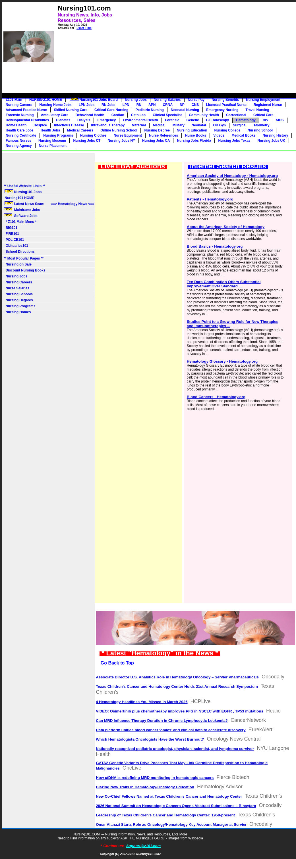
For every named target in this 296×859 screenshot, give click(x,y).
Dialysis (83, 120)
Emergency (106, 120)
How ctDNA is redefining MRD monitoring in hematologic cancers (155, 778)
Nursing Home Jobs (55, 105)
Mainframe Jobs (22, 209)
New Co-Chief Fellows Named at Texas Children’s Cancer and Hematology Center (169, 796)
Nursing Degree (156, 130)
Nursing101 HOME (19, 198)
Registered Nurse (268, 105)
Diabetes (63, 120)
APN (152, 105)
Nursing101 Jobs (23, 191)
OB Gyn (219, 125)
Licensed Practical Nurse (226, 105)
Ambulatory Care (55, 115)
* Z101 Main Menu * (20, 222)
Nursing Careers (19, 105)
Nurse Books (195, 135)
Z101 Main (14, 100)
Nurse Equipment (128, 135)
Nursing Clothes (93, 135)
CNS (195, 105)
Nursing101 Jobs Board (93, 99)
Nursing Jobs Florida (194, 141)
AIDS (280, 120)
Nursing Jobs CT (86, 141)
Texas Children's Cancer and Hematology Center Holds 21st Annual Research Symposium (177, 686)
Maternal (139, 125)
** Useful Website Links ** (24, 186)
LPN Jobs (86, 105)
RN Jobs (108, 105)
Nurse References (163, 135)
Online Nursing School (118, 130)
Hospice (40, 125)
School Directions (19, 252)
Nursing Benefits (225, 100)
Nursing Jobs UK (271, 141)
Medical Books (243, 135)
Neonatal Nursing (185, 110)
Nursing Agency (19, 146)
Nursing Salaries (167, 100)
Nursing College (227, 130)
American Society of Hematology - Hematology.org (232, 176)
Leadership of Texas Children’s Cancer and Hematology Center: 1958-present (165, 815)
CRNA (168, 105)
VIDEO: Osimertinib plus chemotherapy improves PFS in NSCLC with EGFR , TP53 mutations (179, 711)
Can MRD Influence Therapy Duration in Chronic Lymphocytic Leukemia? (162, 720)
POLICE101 (14, 240)
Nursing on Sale (18, 264)
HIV (265, 120)
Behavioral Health (89, 115)
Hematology (246, 120)
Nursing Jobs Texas (234, 141)
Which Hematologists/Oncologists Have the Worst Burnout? (150, 739)
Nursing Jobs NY (121, 141)
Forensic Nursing (20, 115)
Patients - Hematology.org (210, 199)
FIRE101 (11, 234)
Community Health (204, 115)
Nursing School (260, 130)
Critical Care (263, 115)
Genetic (193, 120)
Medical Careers (80, 130)
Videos (218, 135)
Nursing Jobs (136, 100)
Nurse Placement (53, 146)
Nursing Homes (17, 312)
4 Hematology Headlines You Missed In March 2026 (141, 702)
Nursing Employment (263, 100)
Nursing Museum (52, 141)
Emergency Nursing (222, 110)
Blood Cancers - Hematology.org (216, 397)
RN (138, 105)
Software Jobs (21, 215)
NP (182, 105)
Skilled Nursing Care (70, 110)
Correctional (236, 115)
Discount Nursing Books (24, 270)
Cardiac (117, 115)
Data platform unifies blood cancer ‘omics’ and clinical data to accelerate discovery (171, 730)
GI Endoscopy (217, 120)
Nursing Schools (18, 294)
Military (179, 125)
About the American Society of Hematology (226, 227)
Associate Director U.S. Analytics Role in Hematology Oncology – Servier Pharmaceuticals (177, 677)
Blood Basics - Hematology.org (215, 246)
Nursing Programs (58, 135)
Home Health (16, 125)
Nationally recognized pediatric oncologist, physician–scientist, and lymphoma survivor (175, 749)
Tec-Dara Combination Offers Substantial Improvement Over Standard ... (224, 284)
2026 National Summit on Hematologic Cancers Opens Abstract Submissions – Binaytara (176, 806)
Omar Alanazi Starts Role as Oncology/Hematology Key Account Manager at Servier (171, 824)
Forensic (172, 120)
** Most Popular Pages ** (24, 258)
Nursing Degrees (18, 300)
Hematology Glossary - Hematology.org (222, 361)
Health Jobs (50, 130)
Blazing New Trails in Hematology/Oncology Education (145, 787)
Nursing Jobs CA (156, 141)
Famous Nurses (18, 141)
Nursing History (275, 135)
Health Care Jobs (20, 130)
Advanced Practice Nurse (26, 110)
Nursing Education (192, 130)
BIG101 (10, 228)
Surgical (239, 125)
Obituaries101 (16, 246)
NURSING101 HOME (45, 100)
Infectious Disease (69, 125)
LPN (126, 105)
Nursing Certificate (21, 135)
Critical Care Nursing (111, 110)
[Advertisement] (188, 42)
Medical (159, 125)
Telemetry (262, 125)
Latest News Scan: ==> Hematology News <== (49, 203)
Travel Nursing (257, 110)
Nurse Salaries (16, 288)
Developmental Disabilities (27, 120)
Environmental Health (140, 120)
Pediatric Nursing (149, 110)
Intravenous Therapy (108, 125)
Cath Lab (138, 115)
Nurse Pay (196, 100)
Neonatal (199, 125)
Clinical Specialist (167, 115)
